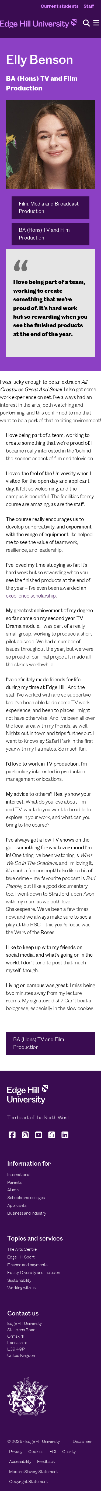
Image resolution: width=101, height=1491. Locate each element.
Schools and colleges (26, 1197)
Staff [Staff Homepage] (88, 6)
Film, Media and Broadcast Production (49, 208)
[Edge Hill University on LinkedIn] (65, 1138)
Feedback (46, 1461)
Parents (14, 1182)
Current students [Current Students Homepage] (60, 6)
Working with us (21, 1287)
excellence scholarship (31, 596)
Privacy (15, 1451)
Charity (69, 1451)
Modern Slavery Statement (33, 1471)
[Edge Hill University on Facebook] (12, 1138)
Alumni (13, 1189)
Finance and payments (27, 1264)
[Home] (38, 25)
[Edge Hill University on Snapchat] (52, 1138)
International (18, 1174)
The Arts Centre (22, 1249)
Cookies (35, 1451)
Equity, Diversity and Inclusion (33, 1272)
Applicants (16, 1205)
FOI (53, 1451)
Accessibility (20, 1461)
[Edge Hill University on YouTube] (39, 1138)
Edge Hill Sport (21, 1257)
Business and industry (26, 1213)
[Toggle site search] (86, 23)
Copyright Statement (28, 1481)
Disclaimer (82, 1441)
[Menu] (96, 23)
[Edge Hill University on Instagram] (25, 1138)
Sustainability (19, 1280)
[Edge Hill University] (27, 1102)
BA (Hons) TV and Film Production (44, 234)
